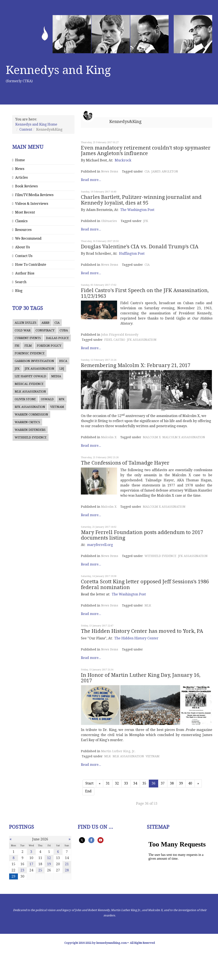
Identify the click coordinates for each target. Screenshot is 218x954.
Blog (18, 291)
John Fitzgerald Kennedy (119, 334)
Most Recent (25, 212)
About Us (22, 247)
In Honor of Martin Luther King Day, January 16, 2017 (140, 678)
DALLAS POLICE (57, 338)
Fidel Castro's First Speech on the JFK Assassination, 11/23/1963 (145, 293)
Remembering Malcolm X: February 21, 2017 (135, 365)
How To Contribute (30, 265)
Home (20, 160)
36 (153, 783)
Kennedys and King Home (36, 124)
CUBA (64, 330)
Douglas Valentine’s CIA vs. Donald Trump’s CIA (139, 247)
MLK (148, 605)
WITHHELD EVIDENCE (30, 437)
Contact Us (23, 256)
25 (40, 870)
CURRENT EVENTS (28, 338)
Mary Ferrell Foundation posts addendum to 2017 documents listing (142, 535)
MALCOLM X (152, 437)
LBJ (61, 368)
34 (135, 783)
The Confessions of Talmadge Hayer (125, 463)
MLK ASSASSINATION (30, 391)
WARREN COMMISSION (31, 414)
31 (108, 783)
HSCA (63, 361)
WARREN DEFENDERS (30, 429)
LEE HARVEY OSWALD (30, 376)
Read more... (91, 180)
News (19, 169)
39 (181, 783)
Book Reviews (26, 186)
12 (49, 858)
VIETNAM (57, 406)
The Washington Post (137, 210)
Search (20, 282)
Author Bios (24, 273)
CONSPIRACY (45, 330)
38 (172, 783)
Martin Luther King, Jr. (118, 751)
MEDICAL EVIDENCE (29, 384)
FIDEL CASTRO (114, 339)
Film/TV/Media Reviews (34, 195)
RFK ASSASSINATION (30, 406)
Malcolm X (108, 437)
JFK (17, 368)
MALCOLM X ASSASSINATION (183, 437)
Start (89, 783)
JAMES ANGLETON (164, 171)
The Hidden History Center (136, 638)
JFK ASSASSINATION (39, 368)
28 (67, 870)
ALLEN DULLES (25, 322)
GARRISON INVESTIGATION (34, 361)
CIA (57, 322)
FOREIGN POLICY (49, 345)
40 (190, 783)
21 (67, 864)
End (88, 791)
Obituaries (109, 221)
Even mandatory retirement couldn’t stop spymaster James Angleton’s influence (146, 150)
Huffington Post (132, 254)
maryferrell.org (100, 545)
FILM (28, 345)
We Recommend (28, 238)
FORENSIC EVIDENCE (29, 353)
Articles (21, 177)
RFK (62, 399)
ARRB (45, 322)
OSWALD (47, 399)
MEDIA (56, 376)
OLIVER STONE (25, 399)
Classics (21, 221)
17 (31, 864)
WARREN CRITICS (27, 422)
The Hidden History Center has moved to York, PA (142, 631)
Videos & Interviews (31, 204)
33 (126, 783)
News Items (109, 171)
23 (22, 870)
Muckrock (123, 160)
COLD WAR (22, 330)
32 (117, 783)
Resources (23, 230)
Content (25, 129)
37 (163, 783)
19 (49, 864)
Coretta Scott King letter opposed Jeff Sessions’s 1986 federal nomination (145, 584)
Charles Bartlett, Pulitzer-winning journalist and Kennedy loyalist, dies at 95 (141, 200)
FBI (17, 345)
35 (144, 783)
